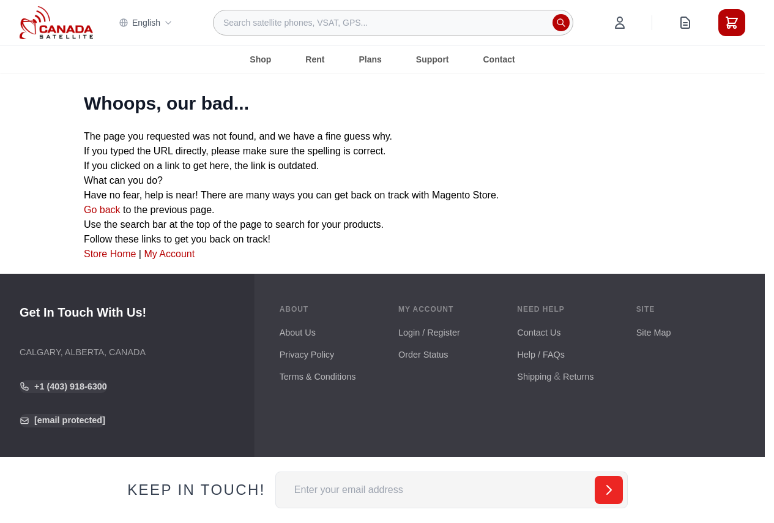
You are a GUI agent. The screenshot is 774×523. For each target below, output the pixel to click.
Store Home (110, 254)
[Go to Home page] (56, 22)
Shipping (534, 377)
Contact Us (538, 332)
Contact (499, 59)
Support (432, 59)
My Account (169, 254)
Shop (260, 59)
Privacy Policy (307, 354)
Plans (370, 59)
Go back (102, 210)
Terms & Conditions (318, 377)
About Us (298, 332)
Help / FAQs (541, 354)
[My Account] (620, 22)
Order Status (423, 354)
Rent (314, 59)
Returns (578, 377)
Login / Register (429, 332)
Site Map (653, 332)
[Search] (561, 22)
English (146, 23)
